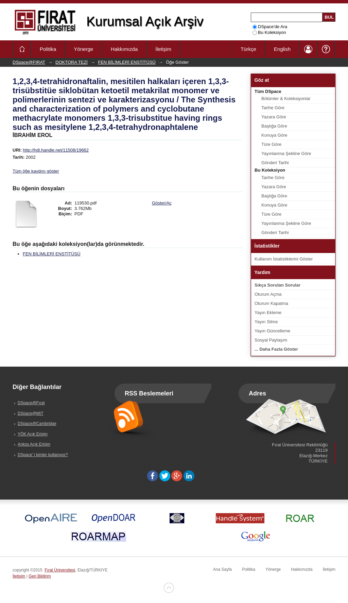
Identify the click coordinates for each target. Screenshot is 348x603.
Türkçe (248, 49)
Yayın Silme (266, 321)
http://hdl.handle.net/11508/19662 (56, 150)
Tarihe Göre (272, 107)
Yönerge (83, 49)
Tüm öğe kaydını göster (36, 171)
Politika (48, 49)
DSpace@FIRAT (29, 62)
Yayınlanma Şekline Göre (286, 153)
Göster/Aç (162, 203)
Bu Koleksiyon (269, 32)
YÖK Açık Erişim (33, 434)
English (282, 49)
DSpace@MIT (31, 413)
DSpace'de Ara (270, 26)
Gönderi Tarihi (275, 162)
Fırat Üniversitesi (60, 570)
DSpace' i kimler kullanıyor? (43, 454)
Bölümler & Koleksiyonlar (286, 98)
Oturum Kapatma (271, 303)
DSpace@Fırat (31, 403)
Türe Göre (271, 144)
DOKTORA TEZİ (71, 62)
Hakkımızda (124, 49)
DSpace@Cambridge (37, 423)
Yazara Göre (273, 116)
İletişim (163, 49)
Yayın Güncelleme (272, 330)
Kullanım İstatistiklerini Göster (284, 258)
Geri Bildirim (40, 576)
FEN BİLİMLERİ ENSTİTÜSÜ (127, 62)
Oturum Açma (268, 294)
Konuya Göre (274, 135)
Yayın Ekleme (268, 312)
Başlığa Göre (274, 126)
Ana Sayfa (222, 569)
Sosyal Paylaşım (271, 340)
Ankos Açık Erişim (34, 444)
